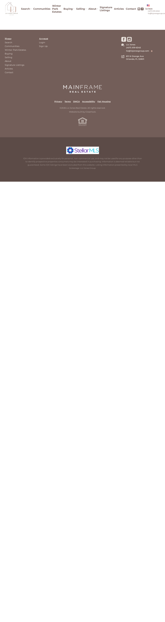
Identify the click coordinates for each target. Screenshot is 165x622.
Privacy (58, 101)
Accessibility (88, 101)
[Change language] (149, 5)
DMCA (76, 101)
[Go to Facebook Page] (142, 9)
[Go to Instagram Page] (139, 9)
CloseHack (90, 112)
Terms (68, 101)
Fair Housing (104, 101)
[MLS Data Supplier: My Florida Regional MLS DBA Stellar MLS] (82, 150)
